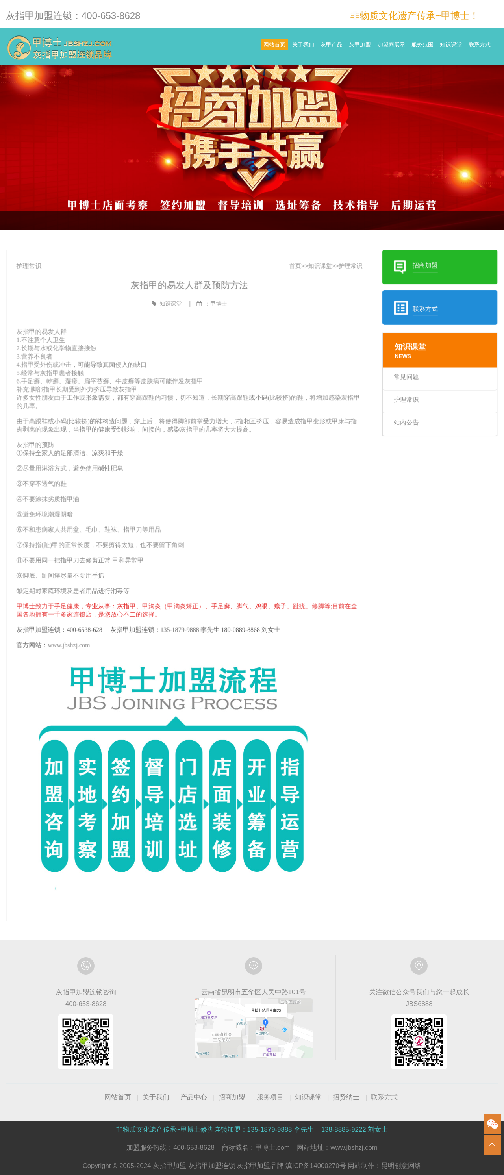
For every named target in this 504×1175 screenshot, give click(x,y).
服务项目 (270, 1097)
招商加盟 (232, 1097)
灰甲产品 (271, 47)
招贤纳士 (346, 1097)
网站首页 (192, 47)
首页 (291, 293)
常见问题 (393, 394)
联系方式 (474, 47)
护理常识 (342, 293)
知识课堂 (435, 47)
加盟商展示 (353, 47)
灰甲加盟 (311, 47)
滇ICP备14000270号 (315, 1165)
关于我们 (231, 47)
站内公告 (393, 436)
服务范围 (395, 47)
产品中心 (193, 1097)
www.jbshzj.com (84, 640)
